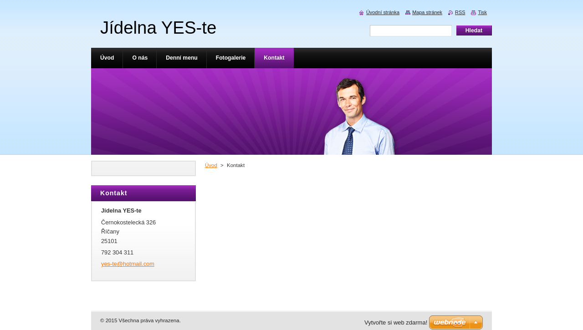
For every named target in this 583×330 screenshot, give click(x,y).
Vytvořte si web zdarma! (395, 322)
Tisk (482, 12)
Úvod (211, 165)
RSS (460, 12)
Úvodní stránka (382, 12)
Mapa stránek (427, 12)
